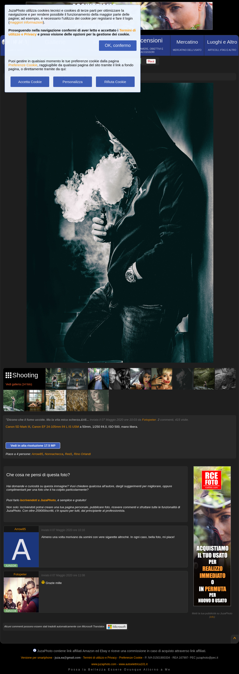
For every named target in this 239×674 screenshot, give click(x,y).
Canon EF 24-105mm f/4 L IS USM (55, 426)
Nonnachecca (54, 454)
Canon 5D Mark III (18, 426)
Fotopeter (149, 419)
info (212, 616)
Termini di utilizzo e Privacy (100, 657)
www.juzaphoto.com (103, 664)
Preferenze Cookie (22, 65)
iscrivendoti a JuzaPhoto (38, 500)
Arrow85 (37, 454)
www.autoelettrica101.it (133, 664)
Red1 (68, 454)
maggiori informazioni (26, 22)
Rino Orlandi (82, 454)
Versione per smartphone (36, 657)
